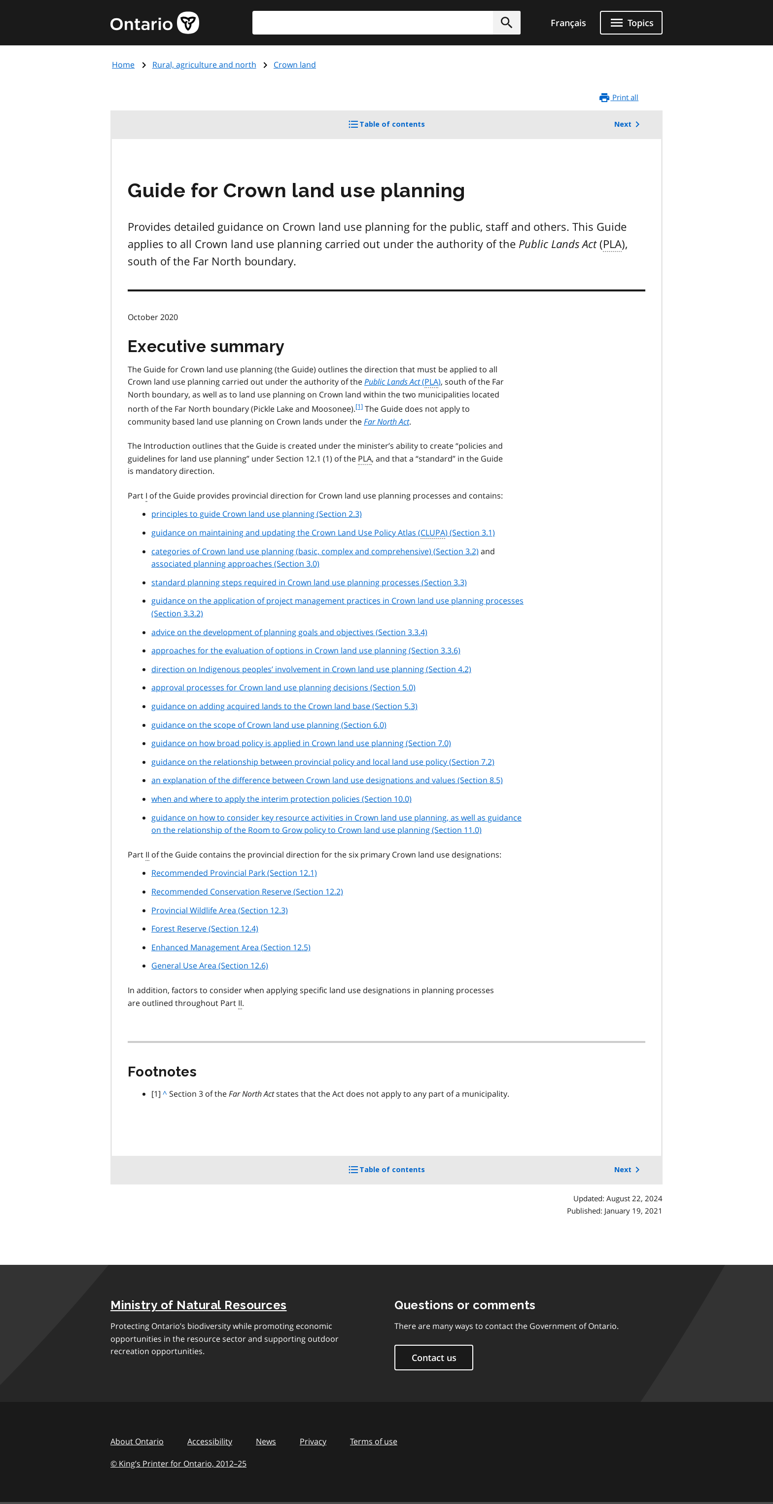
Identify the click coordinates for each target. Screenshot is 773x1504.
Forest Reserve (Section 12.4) (204, 928)
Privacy (313, 1441)
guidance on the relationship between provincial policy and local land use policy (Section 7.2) (322, 761)
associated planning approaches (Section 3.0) (235, 563)
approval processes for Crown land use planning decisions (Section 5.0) (283, 687)
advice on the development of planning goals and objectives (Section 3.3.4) (289, 632)
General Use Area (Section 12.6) (209, 965)
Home (123, 64)
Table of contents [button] (403, 127)
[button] (507, 23)
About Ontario (137, 1441)
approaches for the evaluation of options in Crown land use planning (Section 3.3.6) (305, 650)
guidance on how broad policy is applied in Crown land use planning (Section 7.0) (301, 743)
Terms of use (373, 1441)
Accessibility (209, 1441)
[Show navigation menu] (631, 23)
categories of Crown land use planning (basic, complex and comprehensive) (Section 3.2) (315, 551)
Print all (618, 98)
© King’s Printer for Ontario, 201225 (178, 1463)
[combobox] (386, 22)
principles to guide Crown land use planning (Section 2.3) (256, 513)
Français (568, 23)
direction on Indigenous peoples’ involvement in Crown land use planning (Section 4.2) (311, 669)
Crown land (295, 64)
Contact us (434, 1357)
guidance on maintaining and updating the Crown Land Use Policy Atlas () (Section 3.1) (323, 533)
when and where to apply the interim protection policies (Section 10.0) (281, 798)
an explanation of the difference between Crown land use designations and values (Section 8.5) (327, 780)
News (266, 1441)
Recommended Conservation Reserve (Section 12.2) (247, 891)
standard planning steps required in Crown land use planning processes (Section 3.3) (309, 582)
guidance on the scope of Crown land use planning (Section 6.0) (268, 724)
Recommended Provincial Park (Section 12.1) (234, 872)
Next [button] (628, 124)
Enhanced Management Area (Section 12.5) (231, 947)
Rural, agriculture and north (204, 64)
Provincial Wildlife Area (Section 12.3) (219, 910)
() (402, 382)
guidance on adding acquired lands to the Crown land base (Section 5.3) (284, 706)
